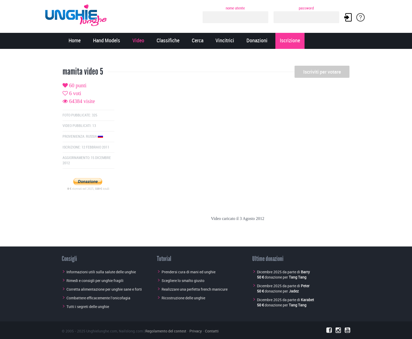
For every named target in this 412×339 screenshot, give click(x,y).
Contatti (212, 330)
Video (138, 41)
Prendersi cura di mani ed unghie (188, 271)
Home (75, 41)
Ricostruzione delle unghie (183, 297)
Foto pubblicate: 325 (80, 115)
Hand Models (106, 41)
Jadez (294, 291)
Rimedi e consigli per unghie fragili (94, 280)
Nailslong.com (131, 330)
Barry (305, 271)
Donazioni (256, 41)
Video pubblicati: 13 (79, 126)
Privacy (195, 330)
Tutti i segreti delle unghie (87, 306)
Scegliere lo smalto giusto (183, 280)
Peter (305, 285)
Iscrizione (290, 41)
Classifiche (168, 41)
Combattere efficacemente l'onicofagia (98, 297)
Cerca (197, 41)
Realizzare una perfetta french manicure (195, 289)
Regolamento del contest (165, 330)
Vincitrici (224, 41)
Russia (94, 136)
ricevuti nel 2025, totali (88, 189)
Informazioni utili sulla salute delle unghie (101, 271)
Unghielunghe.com (101, 330)
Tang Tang (297, 277)
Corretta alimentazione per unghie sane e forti (104, 289)
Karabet (307, 299)
